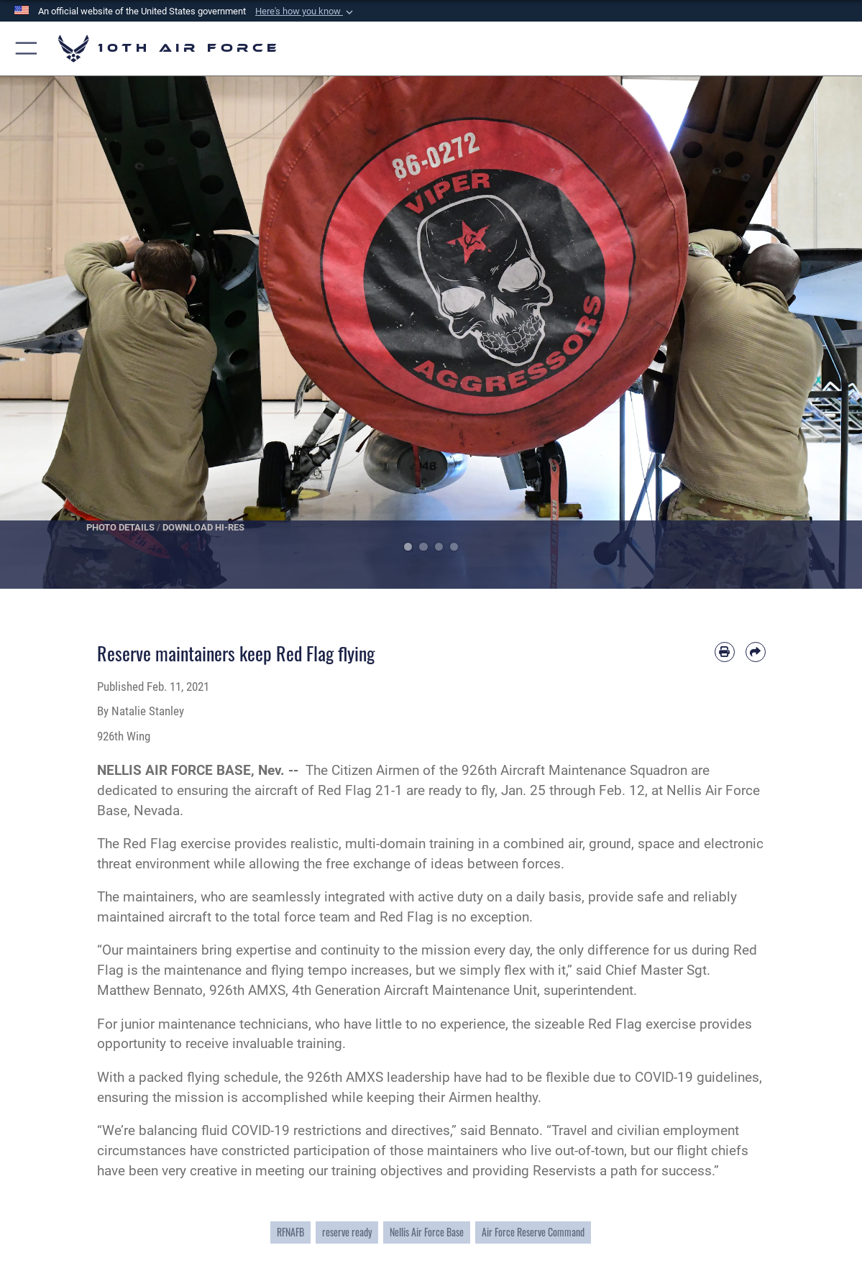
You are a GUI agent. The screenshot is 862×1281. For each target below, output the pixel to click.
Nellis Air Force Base (427, 1231)
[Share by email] (756, 652)
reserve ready (347, 1231)
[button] (305, 11)
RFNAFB (290, 1231)
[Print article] (725, 652)
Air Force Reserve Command (533, 1231)
